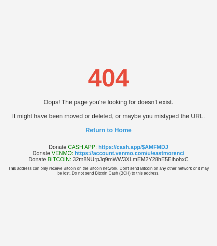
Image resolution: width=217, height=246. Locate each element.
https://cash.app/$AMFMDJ (133, 147)
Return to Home (108, 130)
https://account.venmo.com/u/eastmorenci (130, 153)
